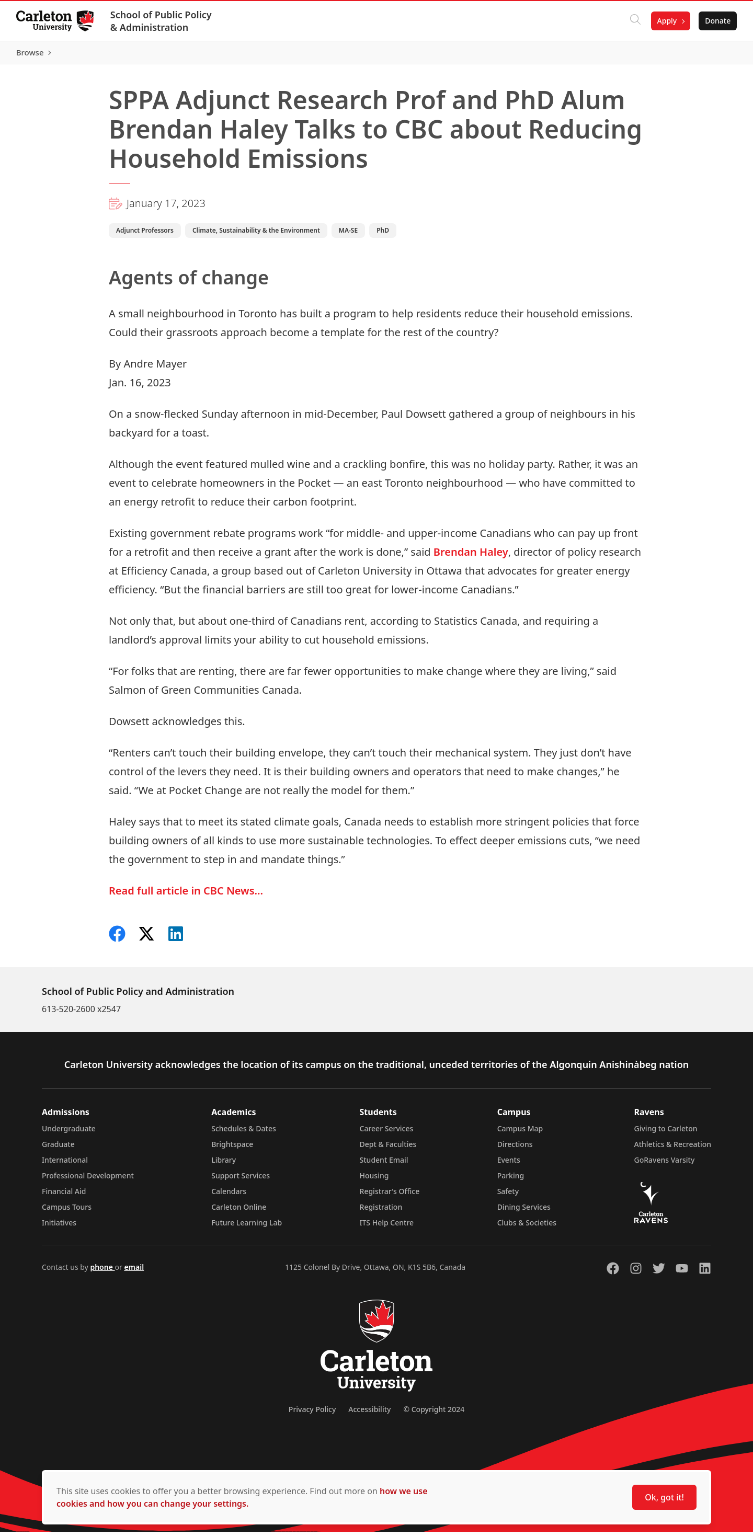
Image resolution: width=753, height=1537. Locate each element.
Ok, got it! (664, 1497)
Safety (508, 1196)
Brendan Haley (470, 557)
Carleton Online (238, 1212)
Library (223, 1165)
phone (102, 1272)
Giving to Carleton (666, 1134)
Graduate (58, 1149)
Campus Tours (67, 1212)
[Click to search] (634, 21)
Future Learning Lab (246, 1228)
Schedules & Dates (243, 1134)
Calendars (228, 1196)
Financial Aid (64, 1196)
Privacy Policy (312, 1414)
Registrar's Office (390, 1196)
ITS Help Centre (387, 1228)
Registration (381, 1212)
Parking (510, 1181)
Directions (515, 1149)
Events (508, 1165)
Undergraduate (69, 1134)
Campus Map (520, 1134)
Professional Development (88, 1181)
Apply (666, 21)
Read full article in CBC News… (186, 896)
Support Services (240, 1181)
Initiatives (59, 1228)
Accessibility (369, 1414)
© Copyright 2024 (433, 1414)
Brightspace (232, 1149)
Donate (717, 21)
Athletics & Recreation (672, 1149)
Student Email (384, 1165)
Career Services (387, 1134)
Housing (374, 1181)
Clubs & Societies (526, 1228)
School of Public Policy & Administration (161, 20)
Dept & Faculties (388, 1149)
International (65, 1165)
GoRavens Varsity (664, 1165)
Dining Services (524, 1212)
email (134, 1272)
